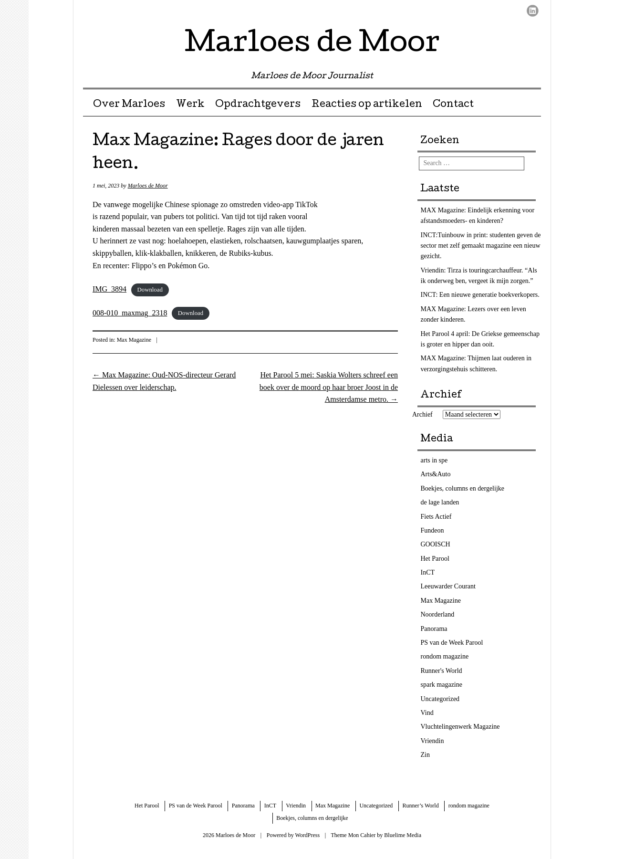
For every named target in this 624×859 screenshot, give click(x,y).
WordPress (307, 835)
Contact (453, 105)
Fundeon (432, 530)
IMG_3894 (109, 289)
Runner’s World (420, 805)
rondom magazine (445, 656)
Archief (422, 414)
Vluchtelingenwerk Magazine (460, 726)
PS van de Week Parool (452, 642)
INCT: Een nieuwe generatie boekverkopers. (480, 294)
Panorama (434, 628)
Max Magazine (134, 339)
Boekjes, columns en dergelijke (462, 488)
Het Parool (435, 558)
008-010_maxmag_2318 (130, 313)
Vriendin (432, 740)
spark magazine (441, 684)
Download (150, 289)
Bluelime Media (402, 835)
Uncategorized (440, 698)
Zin (425, 754)
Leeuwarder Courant (448, 586)
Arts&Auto (436, 474)
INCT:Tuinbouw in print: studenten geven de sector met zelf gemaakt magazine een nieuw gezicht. (481, 245)
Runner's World (441, 670)
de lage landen (440, 502)
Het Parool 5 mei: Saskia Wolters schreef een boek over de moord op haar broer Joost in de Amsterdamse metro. (329, 387)
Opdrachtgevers (258, 105)
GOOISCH (435, 544)
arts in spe (434, 460)
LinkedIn (533, 11)
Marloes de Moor (312, 45)
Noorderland (438, 614)
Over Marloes (129, 105)
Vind (427, 712)
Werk (190, 105)
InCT (428, 572)
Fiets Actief (436, 516)
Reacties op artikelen (367, 105)
